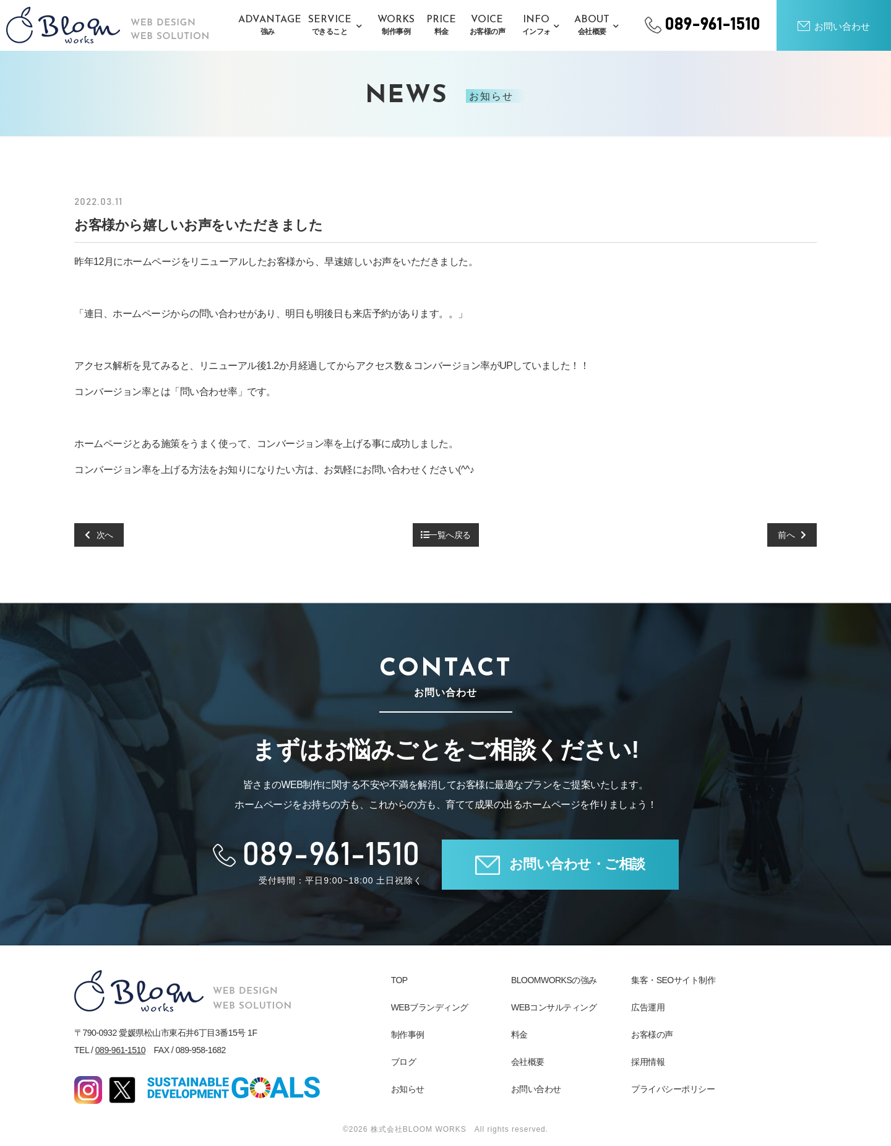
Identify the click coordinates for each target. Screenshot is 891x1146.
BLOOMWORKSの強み (554, 980)
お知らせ (407, 1089)
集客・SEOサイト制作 (673, 980)
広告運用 (648, 1007)
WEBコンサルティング (553, 1007)
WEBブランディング (429, 1007)
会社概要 (527, 1062)
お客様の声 (652, 1035)
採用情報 (648, 1062)
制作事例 (407, 1035)
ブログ (403, 1062)
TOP (399, 980)
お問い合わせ (536, 1089)
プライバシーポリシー (673, 1089)
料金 (519, 1035)
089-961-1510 (120, 1050)
